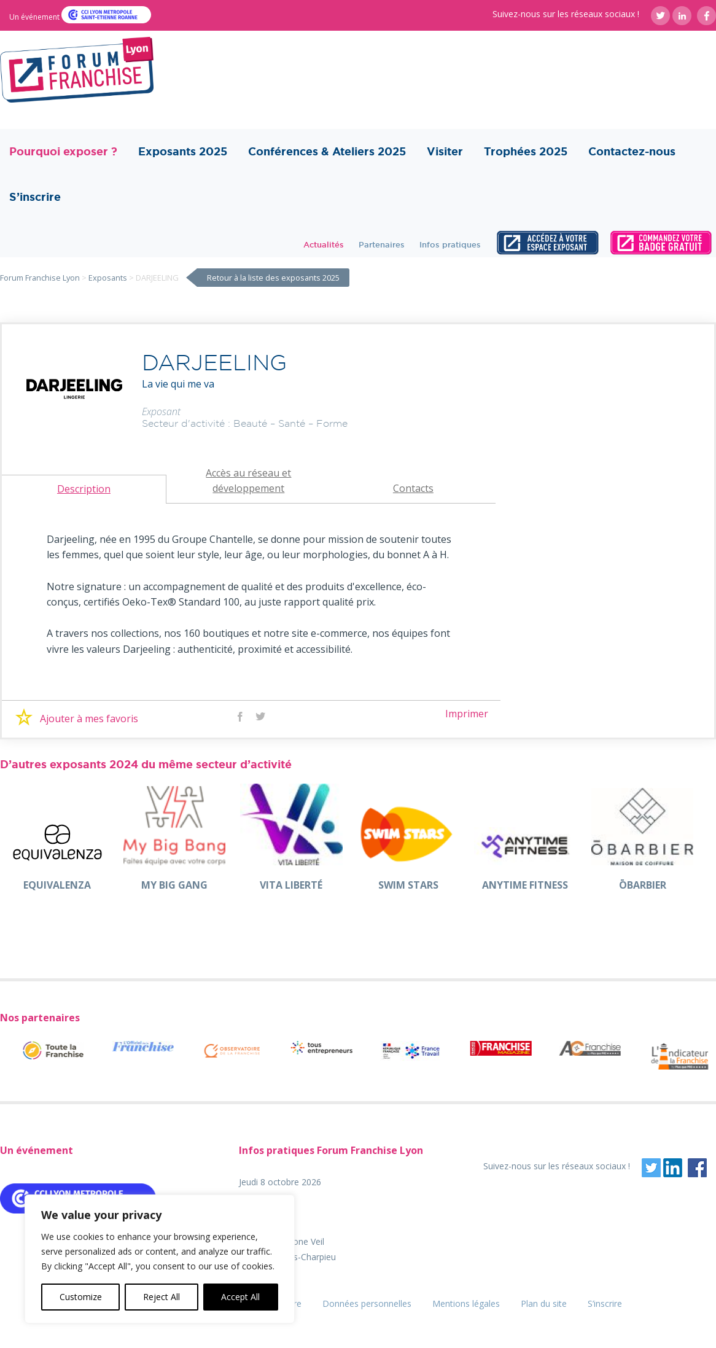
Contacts (413, 488)
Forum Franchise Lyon (40, 277)
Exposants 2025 (182, 151)
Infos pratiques (450, 244)
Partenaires (382, 244)
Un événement (35, 17)
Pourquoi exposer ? (63, 151)
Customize (81, 1297)
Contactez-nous (631, 151)
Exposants (107, 277)
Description (84, 489)
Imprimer (466, 713)
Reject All (161, 1297)
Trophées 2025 (525, 151)
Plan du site (544, 1303)
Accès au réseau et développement (248, 481)
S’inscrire (35, 197)
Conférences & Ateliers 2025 (327, 151)
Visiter (445, 151)
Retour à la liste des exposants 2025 (273, 277)
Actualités (323, 244)
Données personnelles (366, 1303)
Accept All (240, 1297)
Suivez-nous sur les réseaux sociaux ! (565, 14)
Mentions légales (466, 1303)
